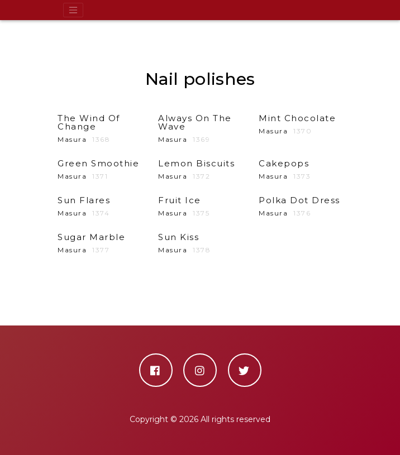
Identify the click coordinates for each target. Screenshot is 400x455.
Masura (99, 128)
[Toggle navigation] (73, 10)
